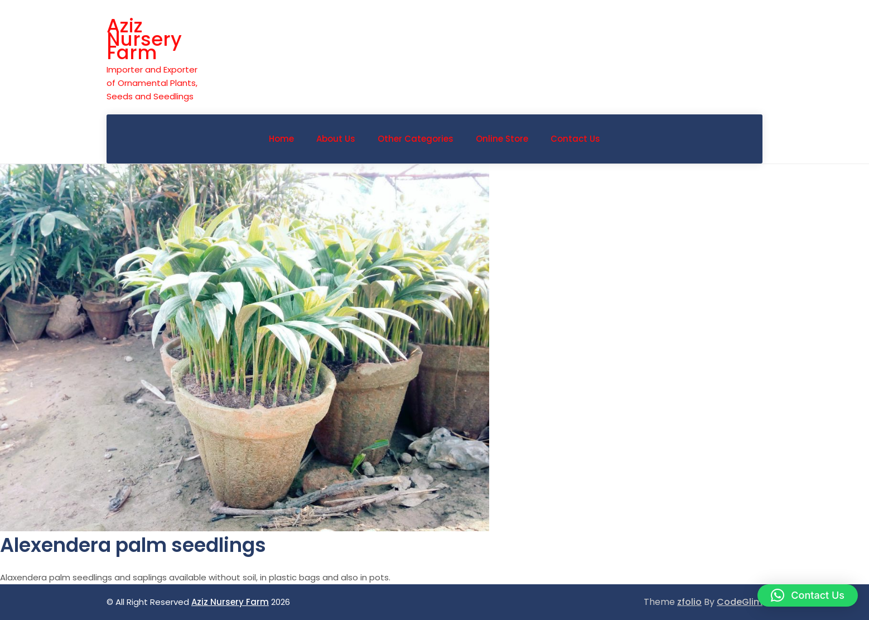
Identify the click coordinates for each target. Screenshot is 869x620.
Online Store (502, 139)
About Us (335, 139)
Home (281, 139)
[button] (807, 595)
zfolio (689, 601)
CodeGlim (739, 601)
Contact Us (575, 139)
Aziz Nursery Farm (144, 39)
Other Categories (415, 139)
